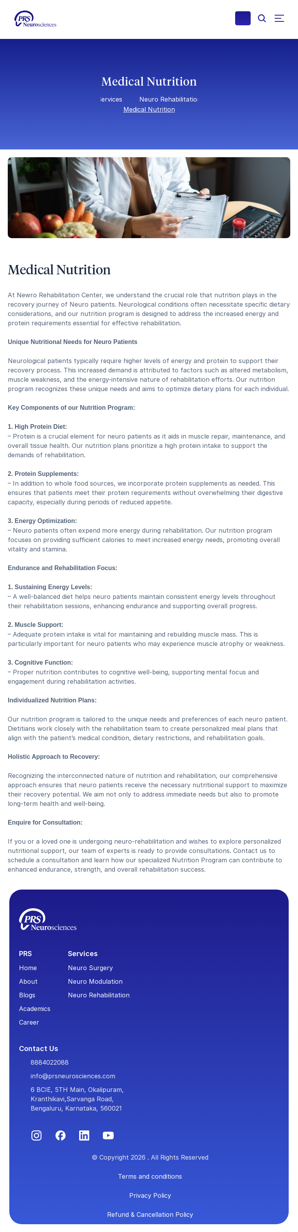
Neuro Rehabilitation (170, 99)
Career (29, 1022)
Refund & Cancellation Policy (150, 1214)
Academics (34, 1009)
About (28, 981)
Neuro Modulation (95, 981)
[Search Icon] (262, 18)
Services (109, 99)
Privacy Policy (150, 1195)
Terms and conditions (150, 1176)
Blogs (27, 995)
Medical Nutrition (149, 109)
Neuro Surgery (90, 968)
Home (28, 968)
